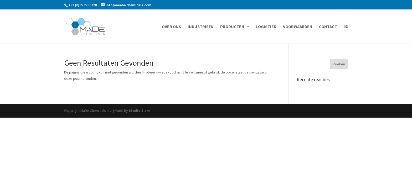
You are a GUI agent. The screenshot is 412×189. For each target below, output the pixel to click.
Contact (328, 27)
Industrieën (201, 27)
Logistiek (266, 27)
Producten (232, 27)
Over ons (171, 27)
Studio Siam (139, 110)
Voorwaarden (297, 27)
